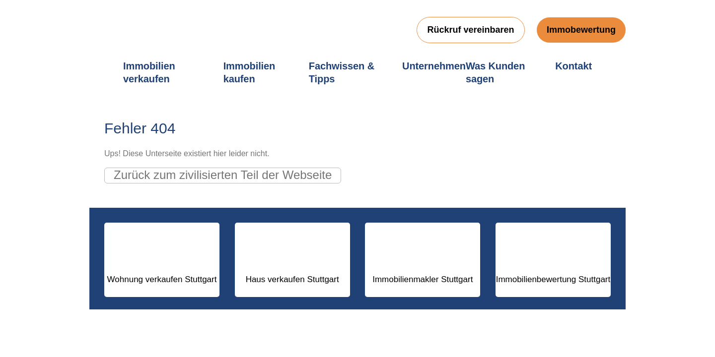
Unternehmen (434, 65)
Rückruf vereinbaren (470, 30)
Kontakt (573, 65)
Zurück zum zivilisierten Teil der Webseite (223, 174)
